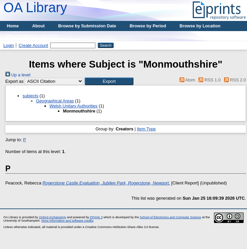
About (38, 25)
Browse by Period (148, 25)
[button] (109, 81)
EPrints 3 (96, 217)
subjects (30, 95)
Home (13, 25)
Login (8, 45)
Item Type (146, 128)
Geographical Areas (55, 100)
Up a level (17, 74)
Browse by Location (200, 25)
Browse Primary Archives (33, 36)
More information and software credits (67, 220)
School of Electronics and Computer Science (170, 217)
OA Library (35, 7)
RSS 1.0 (208, 79)
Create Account (33, 45)
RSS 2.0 (234, 79)
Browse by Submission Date (87, 25)
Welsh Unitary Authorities (74, 105)
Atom (186, 79)
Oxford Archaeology (52, 217)
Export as (14, 81)
